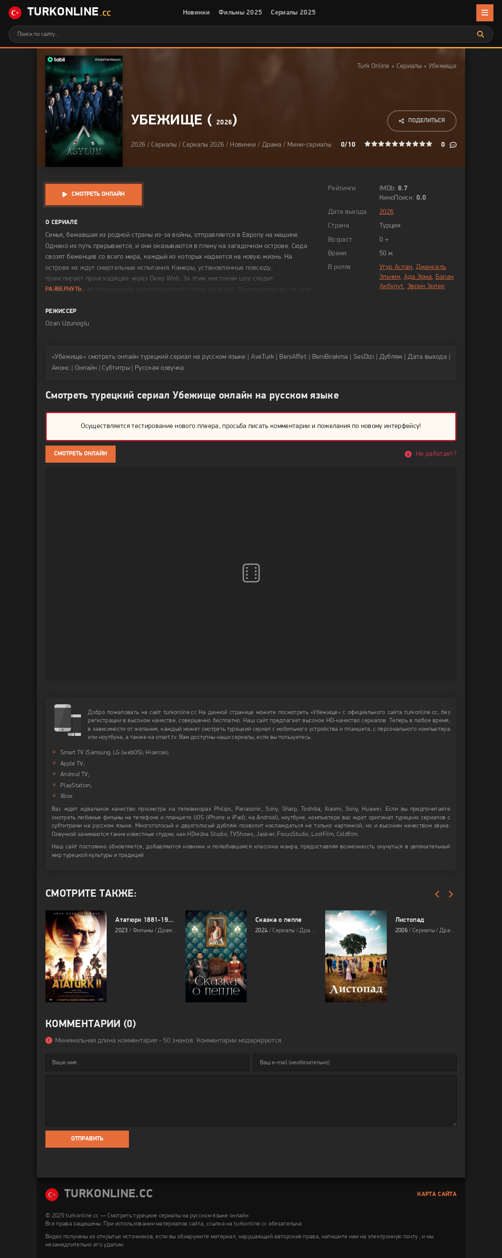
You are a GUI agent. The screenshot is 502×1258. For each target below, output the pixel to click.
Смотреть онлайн (98, 194)
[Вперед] (450, 894)
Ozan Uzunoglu (67, 323)
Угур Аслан (395, 267)
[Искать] (480, 34)
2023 (121, 930)
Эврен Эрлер (426, 286)
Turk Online (373, 66)
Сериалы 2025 (293, 12)
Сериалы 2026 (203, 145)
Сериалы (409, 66)
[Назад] (437, 894)
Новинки (196, 12)
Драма (272, 145)
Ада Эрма (418, 277)
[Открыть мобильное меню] (484, 12)
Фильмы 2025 (240, 12)
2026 (224, 122)
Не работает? (436, 454)
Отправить (87, 1139)
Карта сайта (437, 1194)
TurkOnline (60, 13)
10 (429, 143)
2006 (401, 930)
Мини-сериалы (309, 145)
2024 (261, 930)
